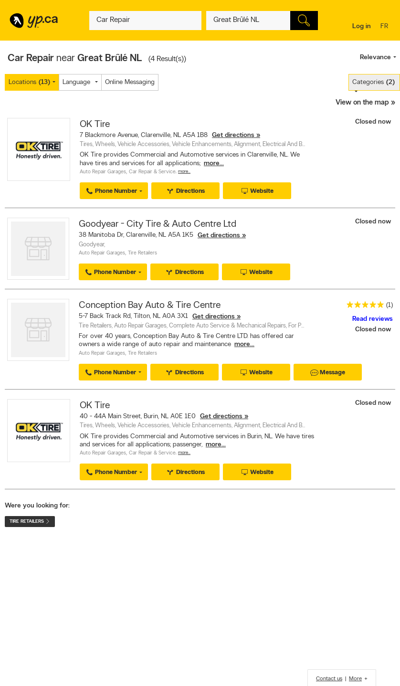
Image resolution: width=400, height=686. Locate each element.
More (355, 679)
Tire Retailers (142, 253)
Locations (29, 82)
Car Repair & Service (152, 172)
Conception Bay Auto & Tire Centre (150, 305)
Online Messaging (130, 82)
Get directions (233, 135)
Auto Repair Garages (103, 172)
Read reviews (372, 319)
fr (385, 26)
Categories (373, 82)
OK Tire (95, 124)
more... (214, 163)
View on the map (362, 102)
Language (76, 82)
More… (184, 171)
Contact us (329, 679)
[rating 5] (363, 306)
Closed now (374, 122)
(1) (389, 305)
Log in (361, 26)
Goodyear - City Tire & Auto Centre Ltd (157, 224)
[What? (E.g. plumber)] (145, 20)
